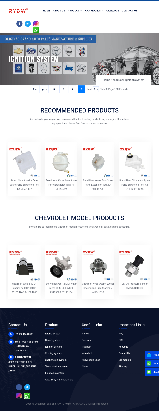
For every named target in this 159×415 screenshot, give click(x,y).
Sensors (86, 340)
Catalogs (112, 10)
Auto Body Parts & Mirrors (59, 379)
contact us (129, 10)
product (74, 10)
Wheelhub (87, 353)
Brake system (52, 340)
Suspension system (56, 359)
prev (45, 89)
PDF (121, 340)
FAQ (121, 333)
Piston (85, 333)
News (85, 366)
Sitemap (123, 366)
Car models (93, 10)
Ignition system (134, 79)
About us (123, 346)
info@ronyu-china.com (26, 342)
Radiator (86, 346)
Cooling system (53, 353)
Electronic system (54, 373)
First (35, 89)
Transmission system (56, 366)
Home (46, 10)
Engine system (53, 333)
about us (59, 10)
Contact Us (124, 353)
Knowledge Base (91, 359)
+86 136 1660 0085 (24, 334)
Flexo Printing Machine (131, 373)
